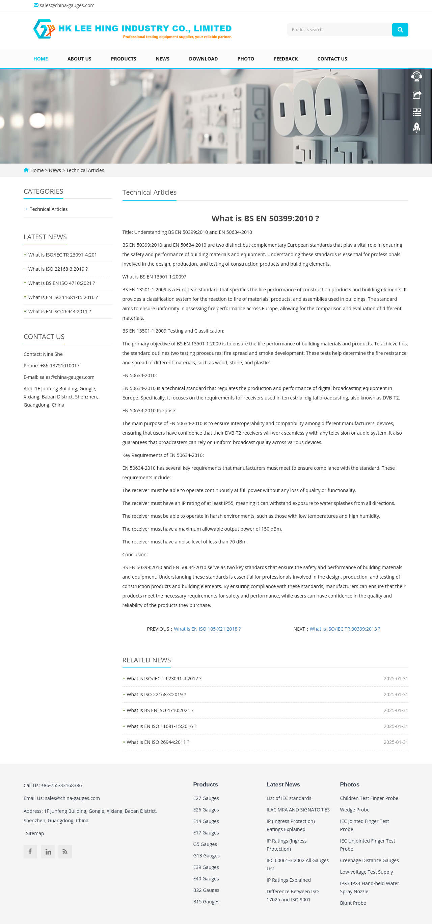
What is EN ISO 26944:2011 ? (158, 742)
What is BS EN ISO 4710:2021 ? (160, 710)
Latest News (283, 784)
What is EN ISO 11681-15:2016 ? (161, 726)
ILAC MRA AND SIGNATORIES (298, 809)
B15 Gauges (206, 901)
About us (79, 58)
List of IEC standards (289, 798)
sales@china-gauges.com (67, 5)
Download (203, 58)
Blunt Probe (353, 903)
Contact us (332, 58)
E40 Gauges (206, 878)
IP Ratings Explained (289, 880)
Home (40, 58)
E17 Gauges (206, 832)
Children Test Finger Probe (369, 798)
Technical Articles (84, 170)
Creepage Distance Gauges (369, 860)
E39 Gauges (206, 867)
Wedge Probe (355, 809)
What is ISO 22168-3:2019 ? (156, 694)
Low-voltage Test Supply (366, 872)
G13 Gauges (206, 855)
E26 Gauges (206, 809)
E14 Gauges (206, 821)
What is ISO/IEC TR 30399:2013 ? (345, 629)
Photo (246, 58)
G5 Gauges (205, 844)
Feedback (286, 58)
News (162, 58)
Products (123, 58)
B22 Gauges (206, 890)
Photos (350, 784)
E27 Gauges (206, 798)
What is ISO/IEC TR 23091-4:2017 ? (164, 678)
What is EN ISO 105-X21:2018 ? (207, 629)
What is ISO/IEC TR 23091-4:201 (62, 254)
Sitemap (35, 833)
